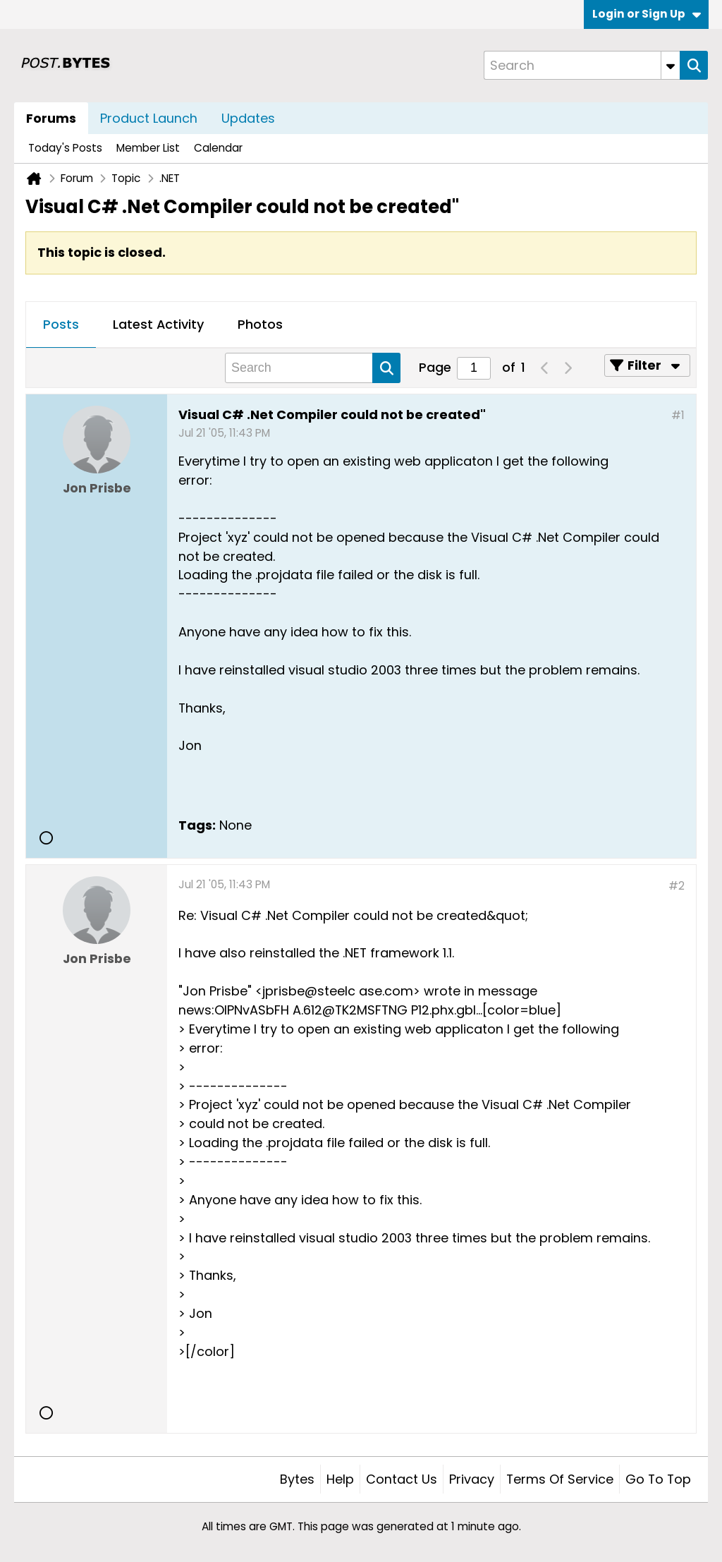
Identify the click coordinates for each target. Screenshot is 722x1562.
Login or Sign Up (646, 13)
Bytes (297, 1479)
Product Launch (148, 118)
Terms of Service (559, 1479)
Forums (51, 118)
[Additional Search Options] (670, 65)
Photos (260, 324)
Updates (248, 118)
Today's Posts (65, 147)
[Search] (582, 65)
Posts (61, 324)
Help (340, 1479)
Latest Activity (158, 324)
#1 (678, 415)
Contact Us (401, 1479)
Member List (148, 147)
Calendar (218, 147)
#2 (676, 885)
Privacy (471, 1479)
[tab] (61, 325)
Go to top (658, 1479)
